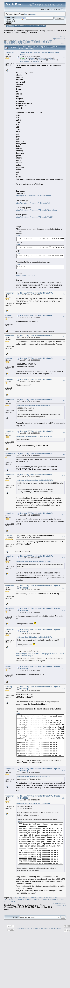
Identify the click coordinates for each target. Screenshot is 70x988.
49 (16, 44)
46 (10, 44)
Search (23, 25)
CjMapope (31, 58)
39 (41, 42)
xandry (49, 58)
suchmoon (23, 60)
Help (17, 25)
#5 (64, 359)
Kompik (8, 536)
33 (28, 42)
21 (49, 40)
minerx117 (42, 60)
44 (5, 44)
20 (47, 40)
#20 (63, 798)
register (33, 14)
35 (32, 42)
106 (25, 44)
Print (62, 43)
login (26, 14)
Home (10, 25)
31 (23, 42)
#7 (64, 401)
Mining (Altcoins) (46, 31)
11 (26, 40)
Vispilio (33, 60)
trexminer (9, 52)
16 (38, 40)
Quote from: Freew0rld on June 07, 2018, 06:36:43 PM (34, 436)
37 (37, 42)
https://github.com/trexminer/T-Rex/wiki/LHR (33, 203)
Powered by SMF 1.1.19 (26, 928)
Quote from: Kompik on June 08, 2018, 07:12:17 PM (34, 561)
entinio (8, 315)
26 (12, 42)
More (43, 25)
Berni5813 (9, 608)
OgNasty (41, 58)
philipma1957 (24, 61)
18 (42, 40)
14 (33, 40)
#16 (63, 631)
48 (14, 44)
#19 (63, 771)
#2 (64, 294)
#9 (64, 455)
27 (14, 42)
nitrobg (8, 358)
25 (10, 42)
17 (40, 40)
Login (29, 25)
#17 (63, 668)
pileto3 (8, 666)
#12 (63, 537)
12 (28, 40)
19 (44, 40)
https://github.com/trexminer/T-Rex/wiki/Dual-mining (36, 210)
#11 (63, 514)
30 (21, 42)
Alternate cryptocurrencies (27, 31)
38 (39, 42)
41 (46, 42)
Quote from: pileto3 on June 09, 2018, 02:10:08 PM (33, 776)
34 (30, 42)
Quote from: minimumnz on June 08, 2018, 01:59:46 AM (35, 480)
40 (44, 42)
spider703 (36, 61)
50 (19, 44)
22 (51, 40)
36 (35, 42)
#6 (64, 380)
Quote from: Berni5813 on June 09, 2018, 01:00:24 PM (34, 637)
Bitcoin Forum (9, 31)
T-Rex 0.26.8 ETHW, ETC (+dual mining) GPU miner (35, 32)
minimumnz (10, 454)
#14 (63, 588)
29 (19, 42)
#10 (63, 476)
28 (16, 42)
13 (31, 40)
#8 (64, 432)
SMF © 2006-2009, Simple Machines (47, 928)
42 (48, 42)
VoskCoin (52, 60)
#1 (64, 57)
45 (7, 44)
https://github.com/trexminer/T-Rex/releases (33, 196)
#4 (64, 337)
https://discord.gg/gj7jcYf (26, 275)
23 (5, 42)
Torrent (8, 23)
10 (24, 40)
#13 (63, 557)
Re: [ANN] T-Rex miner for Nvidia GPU (36, 293)
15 (35, 40)
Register (36, 25)
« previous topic (59, 903)
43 (51, 42)
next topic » (61, 905)
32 (25, 42)
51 (21, 44)
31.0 (13, 21)
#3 (64, 316)
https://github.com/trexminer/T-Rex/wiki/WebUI (34, 217)
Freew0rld (9, 379)
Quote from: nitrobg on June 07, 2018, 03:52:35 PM (33, 405)
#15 (63, 610)
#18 (63, 689)
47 (12, 44)
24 (7, 42)
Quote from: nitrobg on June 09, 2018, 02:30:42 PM (33, 803)
